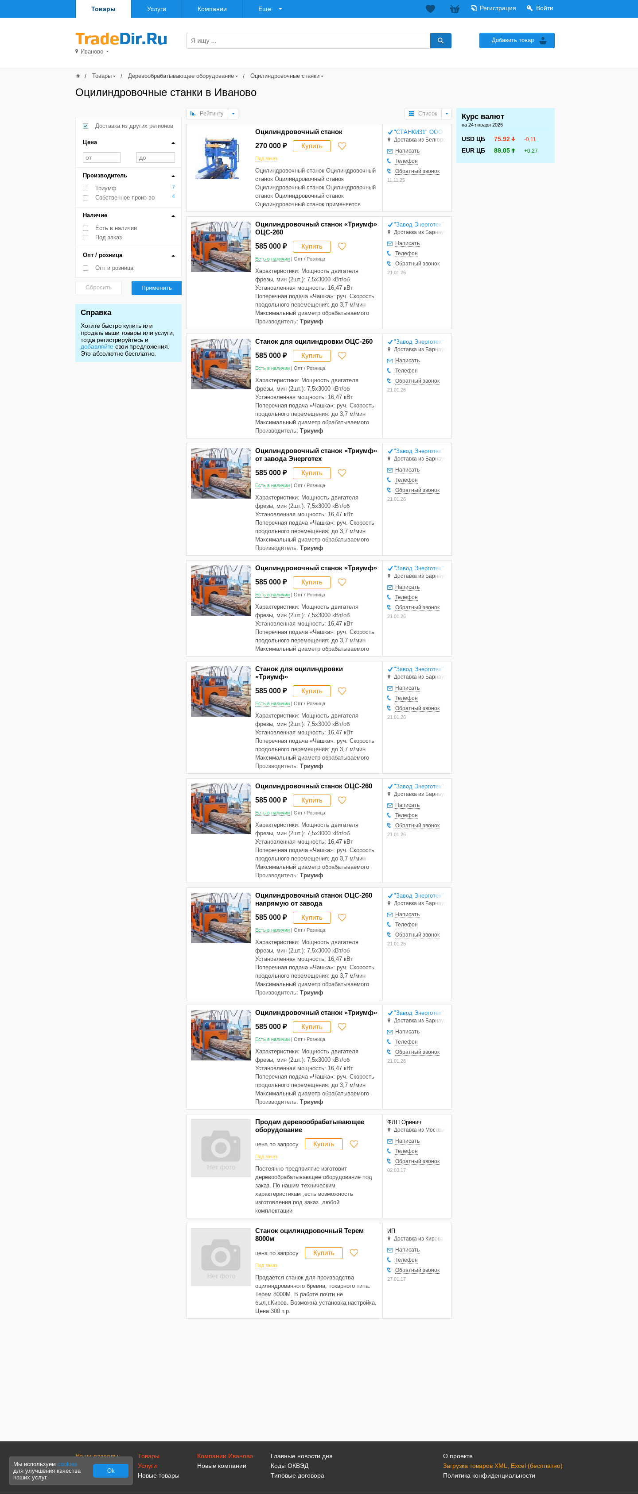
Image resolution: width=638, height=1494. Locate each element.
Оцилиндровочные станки (284, 76)
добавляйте (97, 346)
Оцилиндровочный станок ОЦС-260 (313, 786)
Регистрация (498, 8)
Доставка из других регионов (134, 126)
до (155, 157)
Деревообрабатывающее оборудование (181, 76)
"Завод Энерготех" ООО (420, 224)
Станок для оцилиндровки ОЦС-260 (314, 341)
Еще (264, 8)
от (102, 157)
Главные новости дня (302, 1455)
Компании (212, 8)
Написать (407, 151)
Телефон (406, 161)
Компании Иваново (225, 1455)
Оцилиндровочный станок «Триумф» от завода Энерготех (316, 454)
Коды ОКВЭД (289, 1465)
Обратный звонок (417, 171)
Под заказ (108, 237)
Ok (111, 1470)
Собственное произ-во (125, 197)
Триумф (106, 188)
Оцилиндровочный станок (298, 131)
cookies (68, 1464)
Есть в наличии (116, 228)
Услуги (156, 8)
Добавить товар (513, 40)
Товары (103, 8)
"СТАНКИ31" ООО (418, 132)
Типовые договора (297, 1475)
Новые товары (158, 1475)
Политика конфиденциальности (489, 1475)
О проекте (458, 1455)
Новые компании (221, 1465)
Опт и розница (114, 268)
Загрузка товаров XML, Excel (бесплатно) (503, 1465)
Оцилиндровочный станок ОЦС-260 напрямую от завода (313, 899)
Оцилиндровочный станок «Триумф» (316, 568)
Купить (312, 146)
